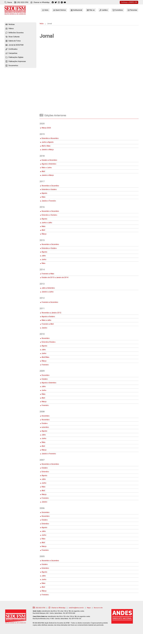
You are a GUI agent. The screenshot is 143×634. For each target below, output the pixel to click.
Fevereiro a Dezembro (50, 302)
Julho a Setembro (48, 288)
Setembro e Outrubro (49, 215)
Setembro (45, 472)
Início (42, 24)
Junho (44, 259)
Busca (8, 2)
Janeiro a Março (48, 150)
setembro (45, 427)
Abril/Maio (45, 357)
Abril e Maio (46, 146)
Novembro (45, 338)
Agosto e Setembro (49, 164)
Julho (44, 256)
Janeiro (44, 328)
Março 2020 (46, 128)
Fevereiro (45, 365)
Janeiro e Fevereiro (49, 201)
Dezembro (45, 375)
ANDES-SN (129, 2)
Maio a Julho (46, 320)
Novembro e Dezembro (50, 186)
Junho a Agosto (48, 142)
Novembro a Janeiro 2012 (51, 313)
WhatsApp (39, 2)
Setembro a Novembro (50, 138)
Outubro (45, 379)
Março (44, 234)
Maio (43, 197)
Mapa (89, 608)
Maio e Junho (47, 168)
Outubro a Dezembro (49, 160)
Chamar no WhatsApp (57, 608)
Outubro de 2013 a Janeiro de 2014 (55, 277)
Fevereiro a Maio (48, 274)
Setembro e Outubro (49, 189)
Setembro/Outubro (49, 342)
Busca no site (98, 608)
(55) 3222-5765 (21, 2)
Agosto (44, 193)
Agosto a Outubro (48, 316)
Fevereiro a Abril (48, 324)
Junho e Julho (47, 223)
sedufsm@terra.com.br (76, 608)
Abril (43, 171)
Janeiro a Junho (48, 292)
